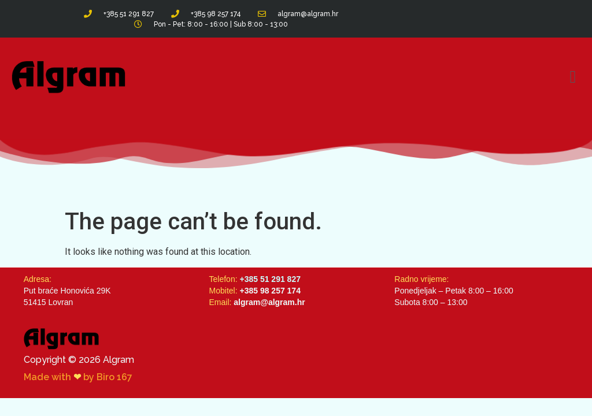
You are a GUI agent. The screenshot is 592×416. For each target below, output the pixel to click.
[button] (572, 77)
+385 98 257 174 (270, 290)
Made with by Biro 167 (78, 377)
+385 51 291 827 (270, 279)
